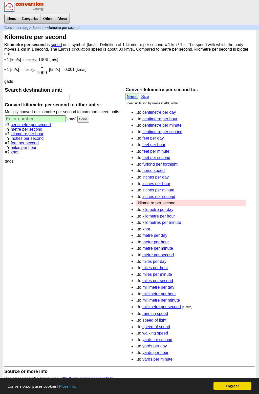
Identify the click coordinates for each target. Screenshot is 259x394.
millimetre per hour (159, 294)
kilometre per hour (27, 134)
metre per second (26, 129)
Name (132, 96)
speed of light (154, 320)
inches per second (27, 138)
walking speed (155, 333)
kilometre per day (158, 209)
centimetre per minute (162, 125)
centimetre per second (31, 125)
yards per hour (155, 352)
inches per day (155, 177)
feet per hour (153, 145)
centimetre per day (159, 112)
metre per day (154, 235)
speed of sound (156, 327)
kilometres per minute (161, 222)
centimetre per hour (160, 119)
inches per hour (156, 184)
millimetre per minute (161, 300)
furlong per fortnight (160, 164)
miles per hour (23, 147)
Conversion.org (16, 28)
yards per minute (157, 359)
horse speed (153, 170)
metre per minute (157, 248)
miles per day (154, 261)
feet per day (153, 138)
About (62, 19)
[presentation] (43, 59)
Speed (37, 28)
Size (145, 96)
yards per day (154, 346)
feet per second (25, 143)
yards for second (157, 340)
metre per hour (155, 242)
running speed (155, 313)
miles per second (157, 281)
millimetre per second (161, 307)
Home (11, 19)
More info (67, 386)
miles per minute (157, 274)
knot (14, 152)
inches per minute (158, 190)
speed (56, 45)
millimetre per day (158, 287)
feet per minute (155, 151)
